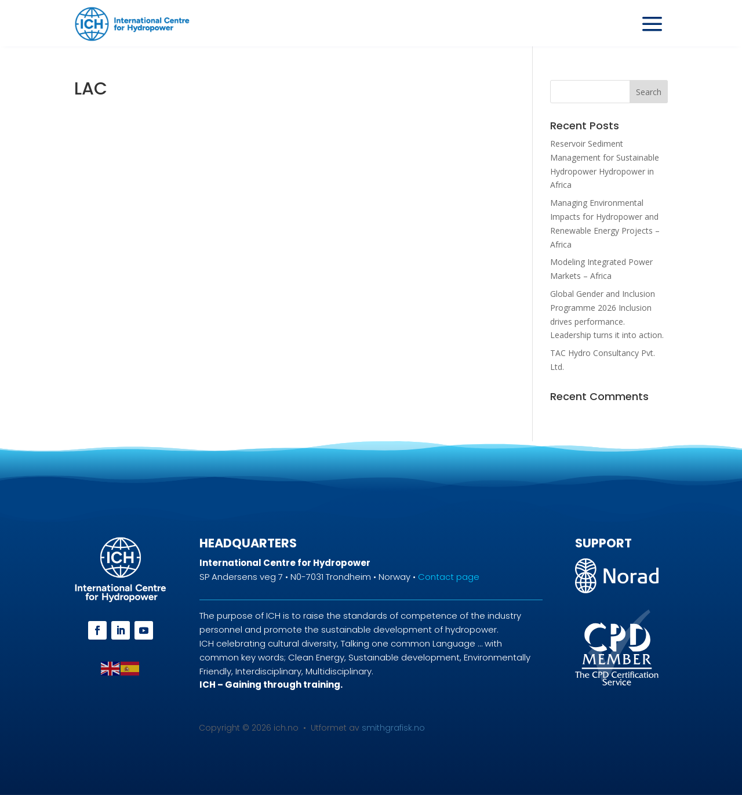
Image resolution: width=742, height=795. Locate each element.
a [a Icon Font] (652, 24)
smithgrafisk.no (393, 728)
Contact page (448, 577)
